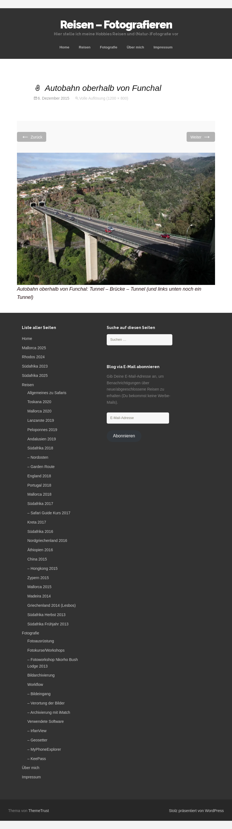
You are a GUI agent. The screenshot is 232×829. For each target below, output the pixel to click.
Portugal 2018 (39, 485)
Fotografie (108, 47)
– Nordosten (37, 457)
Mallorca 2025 (34, 348)
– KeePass (36, 758)
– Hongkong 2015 (42, 568)
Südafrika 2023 (35, 366)
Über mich (135, 47)
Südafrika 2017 (40, 503)
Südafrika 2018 (40, 448)
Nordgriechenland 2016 (47, 540)
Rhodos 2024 (33, 357)
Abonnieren (124, 436)
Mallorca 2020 (39, 411)
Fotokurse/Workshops (46, 650)
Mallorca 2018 (39, 494)
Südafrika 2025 (35, 375)
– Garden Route (41, 466)
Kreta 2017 (36, 522)
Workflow (35, 684)
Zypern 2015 (38, 578)
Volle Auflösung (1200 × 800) (103, 98)
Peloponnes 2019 (42, 430)
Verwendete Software (45, 721)
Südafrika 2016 (40, 531)
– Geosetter (37, 740)
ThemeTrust (38, 810)
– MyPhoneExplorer (44, 749)
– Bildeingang (39, 694)
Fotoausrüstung (40, 641)
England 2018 (39, 476)
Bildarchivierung (41, 675)
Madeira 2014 (39, 596)
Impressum (162, 47)
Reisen (85, 47)
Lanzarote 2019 (40, 420)
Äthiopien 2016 (40, 550)
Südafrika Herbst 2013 (46, 615)
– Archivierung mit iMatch (48, 712)
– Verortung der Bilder (46, 703)
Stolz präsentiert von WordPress (196, 810)
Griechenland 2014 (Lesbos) (51, 605)
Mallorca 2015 (39, 587)
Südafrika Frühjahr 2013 (47, 624)
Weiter (200, 136)
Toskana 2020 (39, 402)
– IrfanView (37, 731)
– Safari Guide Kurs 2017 (48, 513)
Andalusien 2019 (41, 439)
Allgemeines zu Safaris (46, 393)
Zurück (31, 136)
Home (64, 47)
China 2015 (37, 559)
